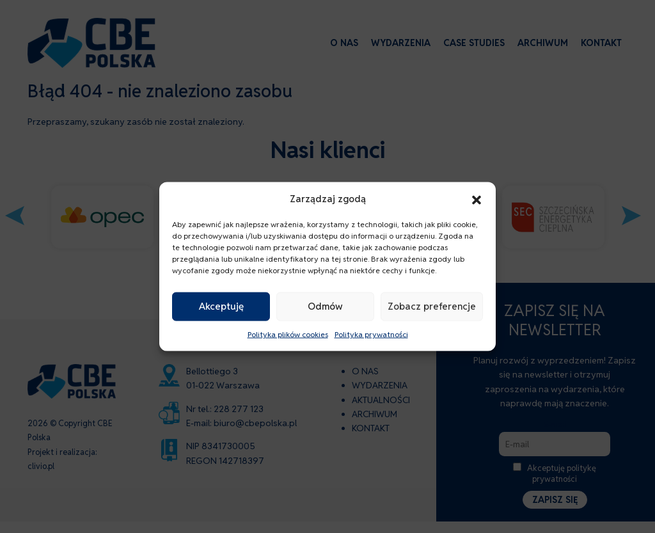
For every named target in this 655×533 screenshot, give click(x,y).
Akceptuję (221, 306)
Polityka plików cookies (288, 334)
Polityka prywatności (371, 334)
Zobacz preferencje (432, 306)
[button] (476, 198)
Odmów (325, 306)
